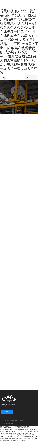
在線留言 (7, 412)
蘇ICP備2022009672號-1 (7, 423)
